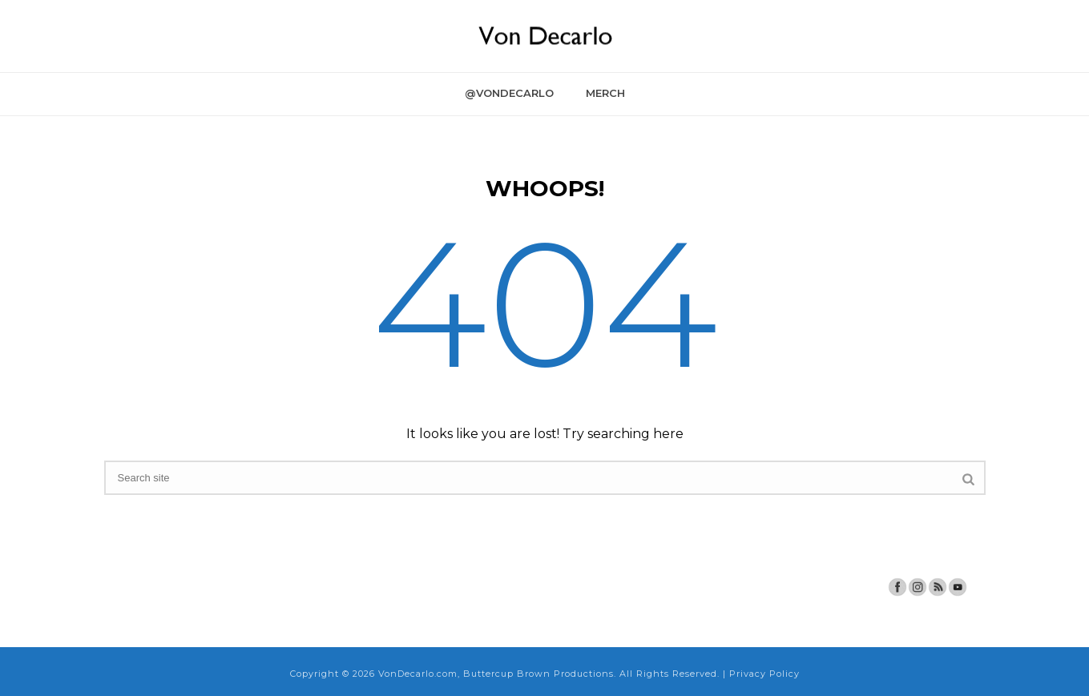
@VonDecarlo (509, 92)
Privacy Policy (764, 673)
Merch (605, 92)
